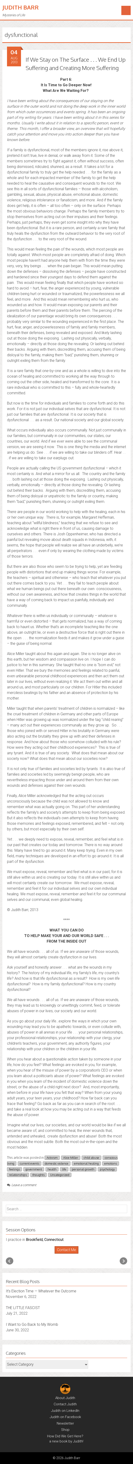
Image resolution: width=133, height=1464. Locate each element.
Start (65, 1253)
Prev (9, 1261)
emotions (110, 1163)
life (64, 1169)
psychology (107, 1169)
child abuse (91, 1157)
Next (123, 1261)
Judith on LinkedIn (65, 1411)
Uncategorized (59, 1175)
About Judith (65, 1398)
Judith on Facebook (65, 1417)
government (33, 1169)
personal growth (83, 1169)
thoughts (38, 1175)
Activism (52, 1157)
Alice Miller (70, 1157)
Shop (65, 1430)
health (52, 1169)
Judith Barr (20, 7)
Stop (68, 1253)
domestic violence (56, 1163)
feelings (14, 1169)
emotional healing (86, 1163)
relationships (18, 1175)
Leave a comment (21, 1185)
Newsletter (65, 1423)
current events (29, 1163)
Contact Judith (65, 1404)
